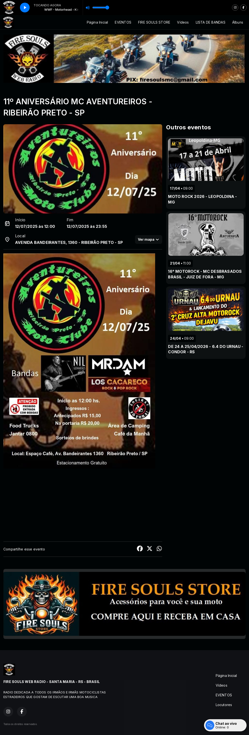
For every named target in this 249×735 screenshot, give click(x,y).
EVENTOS (123, 22)
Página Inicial (97, 22)
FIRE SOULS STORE (154, 22)
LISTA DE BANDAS (210, 22)
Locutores (224, 705)
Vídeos (183, 22)
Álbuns (237, 22)
